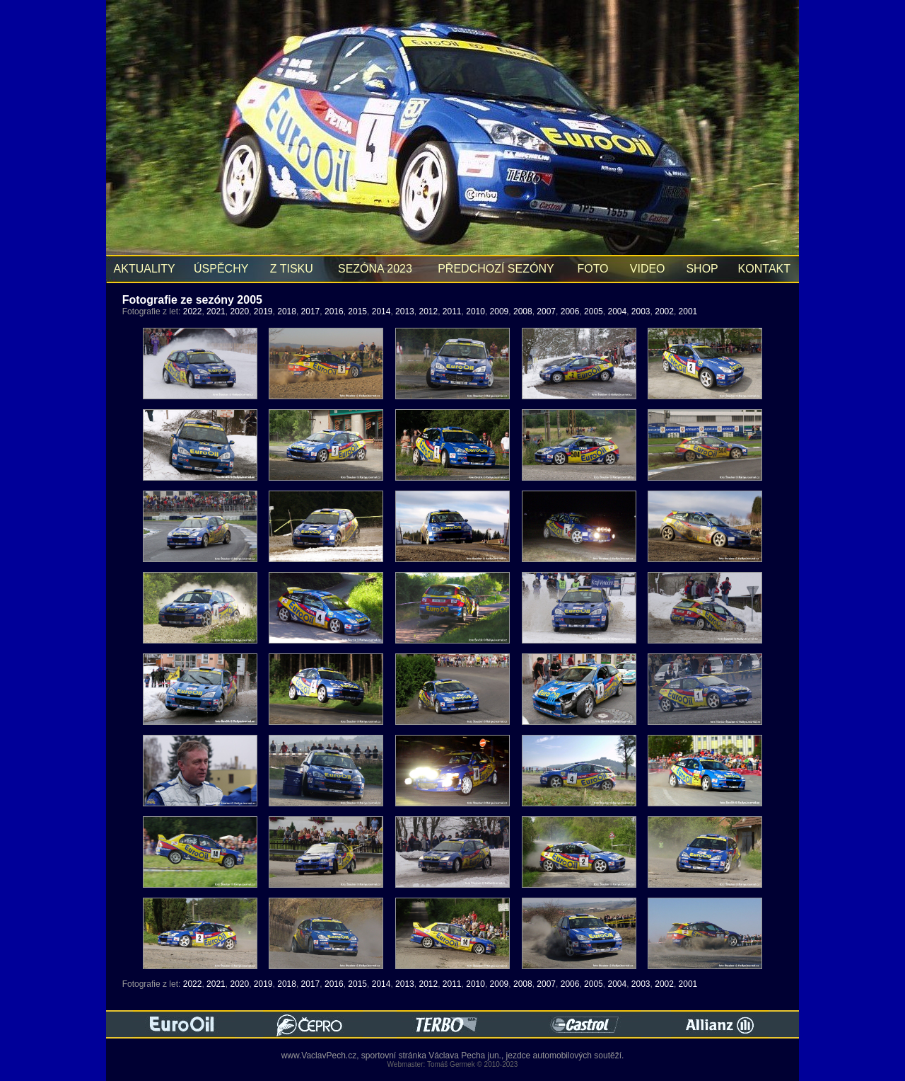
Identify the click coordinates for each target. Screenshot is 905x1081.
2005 (593, 311)
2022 (192, 311)
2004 (616, 311)
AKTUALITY (144, 269)
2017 (310, 311)
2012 (428, 311)
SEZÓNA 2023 (375, 269)
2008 (522, 311)
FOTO (593, 269)
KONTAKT (764, 269)
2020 (239, 311)
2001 (688, 311)
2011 (452, 311)
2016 (334, 311)
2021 (216, 311)
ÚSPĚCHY (221, 269)
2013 (404, 311)
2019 (263, 311)
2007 (546, 311)
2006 (570, 311)
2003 (640, 311)
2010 (475, 311)
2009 (499, 311)
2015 (357, 311)
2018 (286, 311)
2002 (664, 311)
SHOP (702, 269)
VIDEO (647, 269)
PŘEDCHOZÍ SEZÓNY (496, 269)
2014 (381, 311)
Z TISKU (291, 269)
